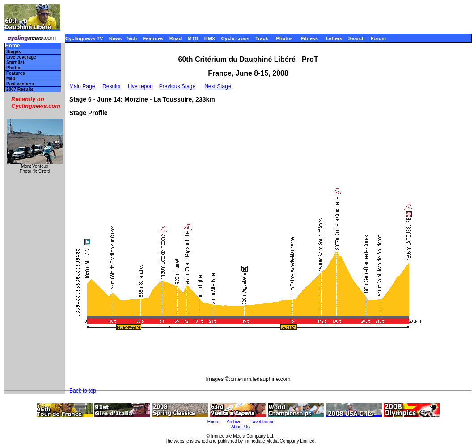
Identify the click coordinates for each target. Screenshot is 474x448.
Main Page (82, 86)
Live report (140, 86)
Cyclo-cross (235, 38)
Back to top (82, 391)
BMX (209, 38)
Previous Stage (177, 86)
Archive (234, 421)
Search (356, 38)
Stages (13, 51)
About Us (240, 426)
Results (111, 86)
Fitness (309, 38)
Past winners (20, 83)
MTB (193, 38)
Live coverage (21, 57)
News (115, 38)
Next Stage (217, 86)
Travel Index (261, 421)
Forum (378, 38)
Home (12, 46)
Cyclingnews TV (84, 38)
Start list (15, 62)
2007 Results (20, 89)
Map (10, 78)
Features (153, 38)
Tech (131, 38)
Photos (284, 38)
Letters (334, 38)
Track (261, 38)
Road (175, 38)
